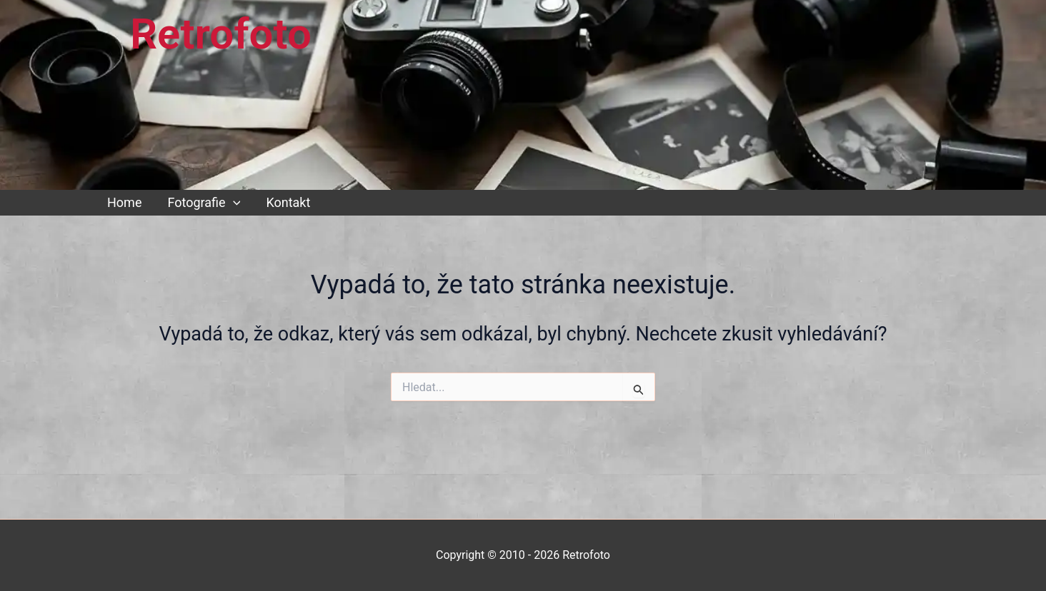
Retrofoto (221, 34)
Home (124, 202)
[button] (233, 203)
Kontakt (288, 202)
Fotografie (203, 203)
